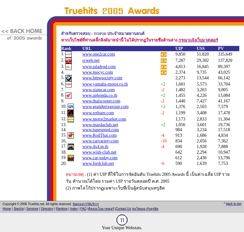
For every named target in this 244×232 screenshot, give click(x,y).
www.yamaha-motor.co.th (105, 84)
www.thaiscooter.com (101, 101)
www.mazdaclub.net (100, 124)
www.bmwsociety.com (102, 78)
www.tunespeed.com (100, 129)
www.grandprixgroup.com (105, 106)
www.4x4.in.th (95, 146)
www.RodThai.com (99, 135)
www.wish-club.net (99, 152)
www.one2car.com (98, 54)
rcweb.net (91, 60)
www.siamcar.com (98, 89)
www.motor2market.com (104, 119)
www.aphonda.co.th (99, 95)
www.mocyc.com (97, 72)
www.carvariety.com (100, 141)
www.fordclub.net (98, 163)
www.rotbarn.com (98, 113)
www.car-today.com (99, 157)
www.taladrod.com (99, 66)
